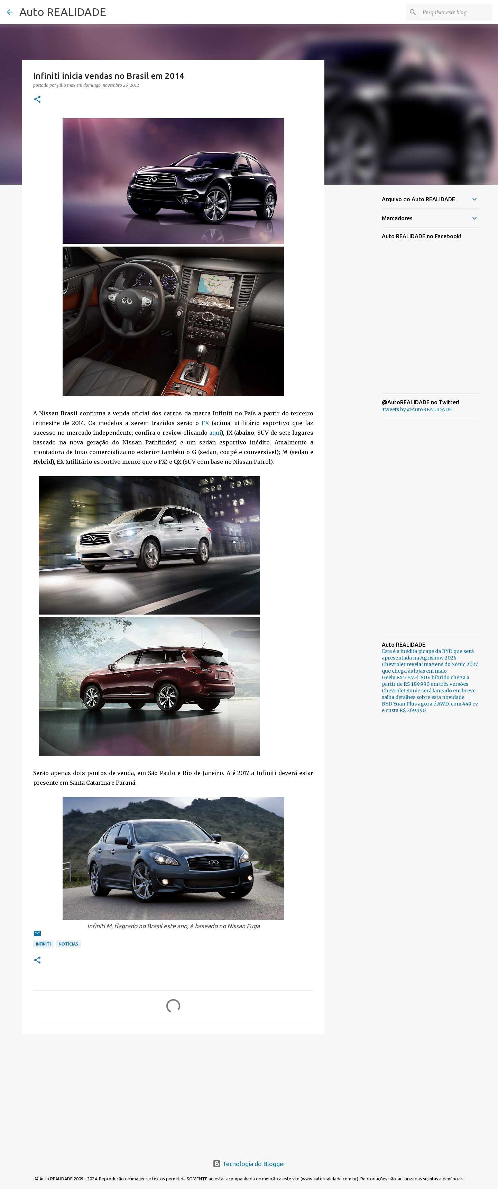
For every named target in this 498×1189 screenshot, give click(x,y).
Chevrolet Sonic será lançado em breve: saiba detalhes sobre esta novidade (429, 694)
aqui (215, 432)
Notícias (68, 944)
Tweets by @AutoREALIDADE (417, 409)
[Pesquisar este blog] (456, 12)
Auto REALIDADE (62, 12)
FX (205, 423)
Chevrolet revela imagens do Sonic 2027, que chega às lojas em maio (430, 667)
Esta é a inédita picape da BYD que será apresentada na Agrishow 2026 (428, 654)
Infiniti (43, 944)
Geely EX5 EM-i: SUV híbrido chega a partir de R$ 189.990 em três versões (425, 680)
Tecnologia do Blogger (249, 1163)
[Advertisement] (173, 1093)
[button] (37, 99)
